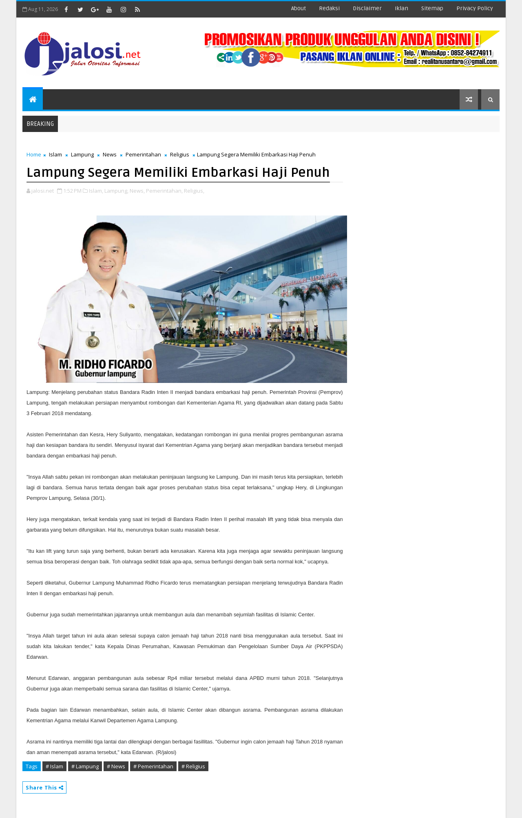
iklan (401, 8)
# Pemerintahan (153, 766)
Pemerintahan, (164, 190)
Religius (179, 154)
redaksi (329, 8)
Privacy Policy (474, 8)
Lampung (82, 154)
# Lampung (85, 766)
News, (137, 190)
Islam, (96, 190)
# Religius (193, 766)
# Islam (54, 766)
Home (34, 154)
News (110, 154)
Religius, (194, 190)
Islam (55, 154)
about (298, 8)
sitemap (432, 8)
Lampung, (116, 190)
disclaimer (367, 8)
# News (116, 766)
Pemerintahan (143, 154)
